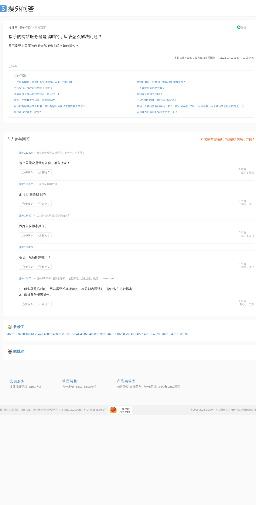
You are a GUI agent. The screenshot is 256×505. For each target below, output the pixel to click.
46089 (93, 334)
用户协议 (26, 409)
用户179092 (26, 184)
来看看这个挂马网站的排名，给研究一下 (37, 94)
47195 (148, 334)
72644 (75, 334)
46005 (57, 334)
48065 (48, 334)
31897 (184, 334)
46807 (112, 334)
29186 (66, 334)
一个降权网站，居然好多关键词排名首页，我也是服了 (44, 82)
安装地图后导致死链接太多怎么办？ (157, 112)
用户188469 (26, 247)
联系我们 (14, 409)
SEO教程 (90, 386)
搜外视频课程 (18, 386)
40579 (175, 334)
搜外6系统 (150, 386)
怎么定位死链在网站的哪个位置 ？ (33, 88)
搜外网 (12, 27)
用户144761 (26, 278)
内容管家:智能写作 (129, 386)
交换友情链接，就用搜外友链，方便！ (227, 139)
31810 (166, 334)
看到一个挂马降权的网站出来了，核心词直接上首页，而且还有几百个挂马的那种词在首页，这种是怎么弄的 (193, 106)
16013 (30, 334)
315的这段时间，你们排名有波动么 (157, 100)
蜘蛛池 (18, 351)
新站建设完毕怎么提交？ (28, 112)
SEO (18, 8)
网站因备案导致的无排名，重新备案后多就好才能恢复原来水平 (49, 106)
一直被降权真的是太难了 (151, 88)
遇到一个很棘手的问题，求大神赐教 (34, 100)
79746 (130, 334)
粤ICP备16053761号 (94, 409)
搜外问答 (26, 27)
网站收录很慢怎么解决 (149, 94)
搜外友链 (68, 386)
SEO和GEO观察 (169, 386)
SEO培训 (35, 386)
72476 (39, 334)
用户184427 (26, 215)
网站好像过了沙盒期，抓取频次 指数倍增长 (161, 82)
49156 (84, 334)
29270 (21, 334)
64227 (139, 334)
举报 (12, 66)
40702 (157, 334)
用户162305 (26, 152)
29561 (102, 334)
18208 (121, 334)
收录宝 (18, 327)
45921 (12, 334)
